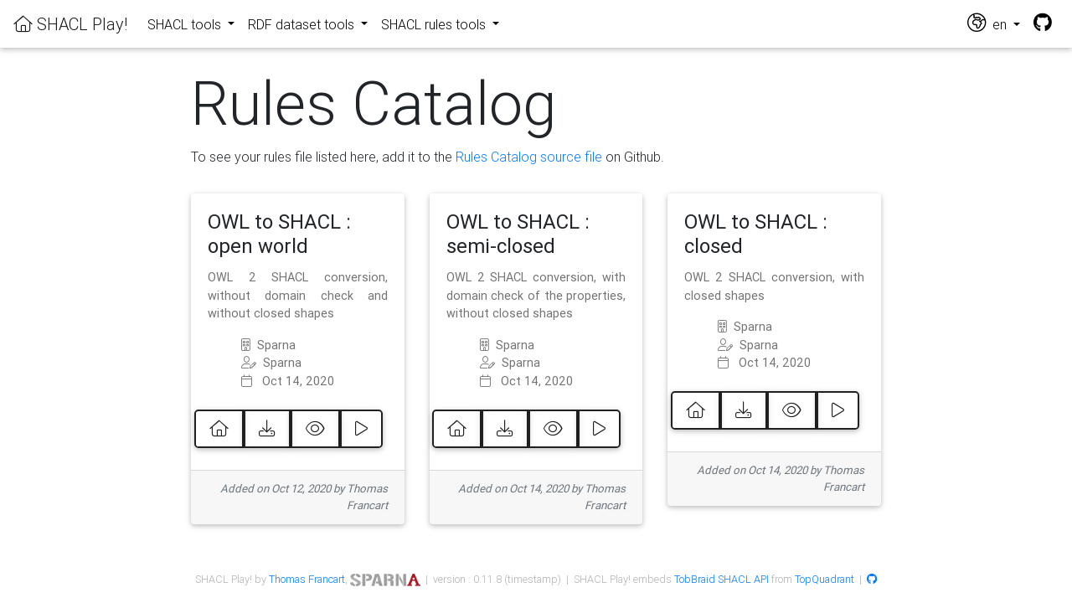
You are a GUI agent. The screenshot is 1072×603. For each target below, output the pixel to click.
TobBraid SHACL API (721, 579)
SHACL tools (185, 24)
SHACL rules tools (435, 24)
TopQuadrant (824, 579)
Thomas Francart (307, 579)
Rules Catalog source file (529, 156)
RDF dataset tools (303, 24)
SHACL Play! (70, 23)
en (988, 23)
